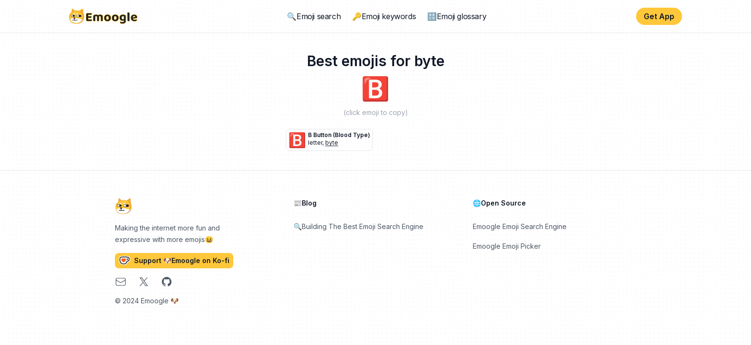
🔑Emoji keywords (384, 16)
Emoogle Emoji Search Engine (520, 226)
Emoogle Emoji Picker (507, 246)
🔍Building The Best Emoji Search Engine (358, 226)
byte (331, 142)
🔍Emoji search (314, 16)
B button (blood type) (339, 134)
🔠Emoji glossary (456, 16)
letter (315, 142)
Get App (659, 16)
